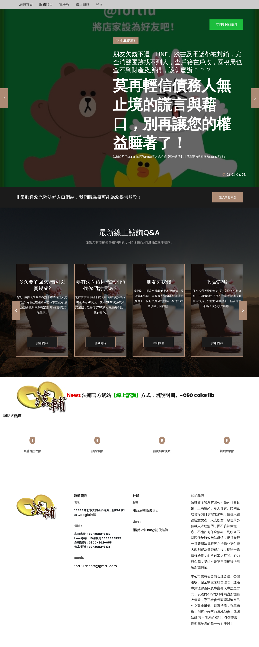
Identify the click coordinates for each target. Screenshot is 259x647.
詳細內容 (42, 343)
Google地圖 (87, 514)
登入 (99, 4)
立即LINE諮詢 (226, 24)
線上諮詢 (83, 4)
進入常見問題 (227, 197)
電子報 (64, 4)
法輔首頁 (26, 4)
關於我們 (197, 495)
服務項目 (46, 4)
